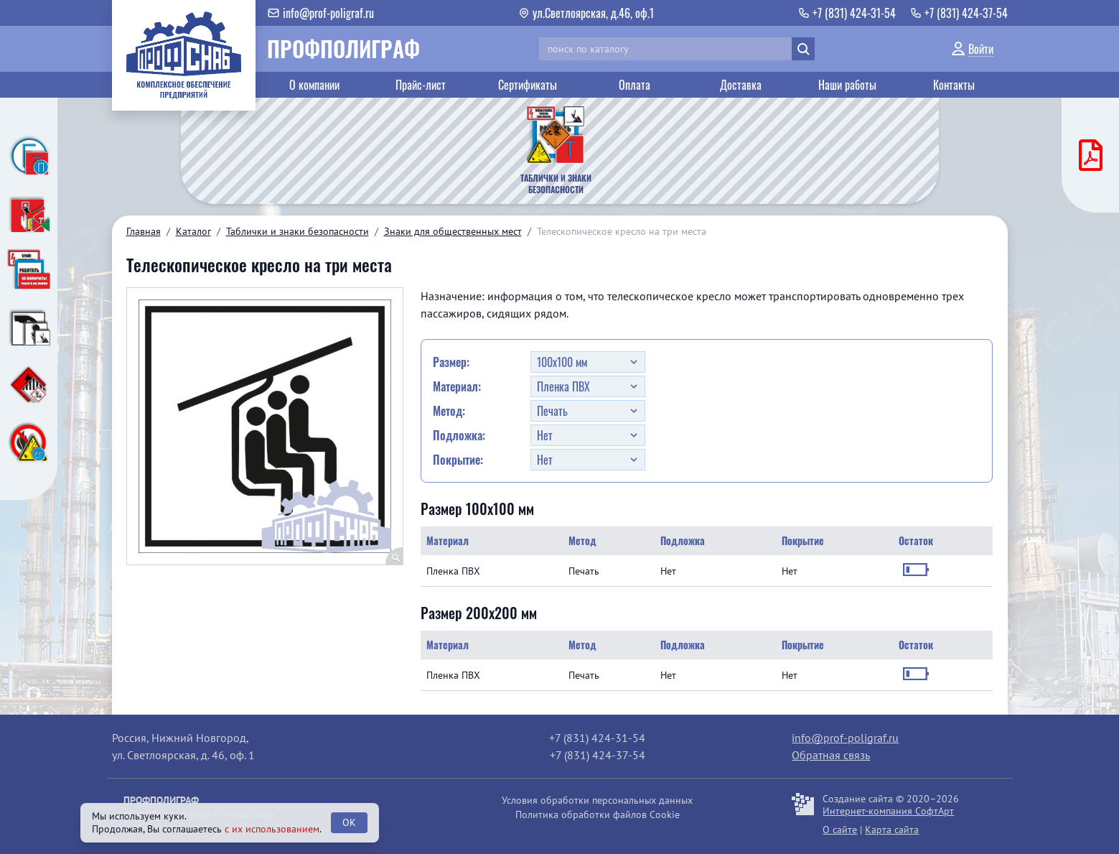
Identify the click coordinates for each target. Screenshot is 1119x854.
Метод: (449, 410)
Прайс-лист (420, 84)
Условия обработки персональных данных (597, 800)
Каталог (193, 231)
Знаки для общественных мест (453, 231)
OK (349, 822)
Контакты (954, 84)
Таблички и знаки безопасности (297, 231)
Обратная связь (831, 755)
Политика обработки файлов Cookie (597, 814)
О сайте (840, 829)
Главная (143, 231)
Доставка (741, 84)
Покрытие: (458, 459)
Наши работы (847, 84)
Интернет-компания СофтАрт (888, 810)
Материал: (457, 386)
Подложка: (459, 435)
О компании (314, 84)
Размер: (451, 362)
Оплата (634, 84)
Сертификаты (527, 84)
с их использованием (272, 828)
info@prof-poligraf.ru (845, 737)
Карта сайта (892, 829)
